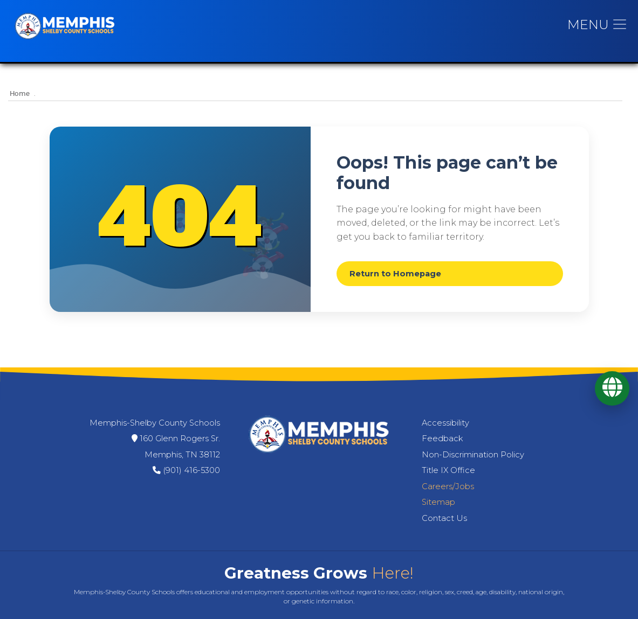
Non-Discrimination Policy (473, 455)
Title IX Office (448, 470)
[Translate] (612, 388)
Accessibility (445, 423)
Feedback (442, 438)
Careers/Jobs (448, 486)
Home (20, 94)
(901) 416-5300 (191, 470)
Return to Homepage (395, 274)
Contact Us (444, 518)
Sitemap (438, 502)
